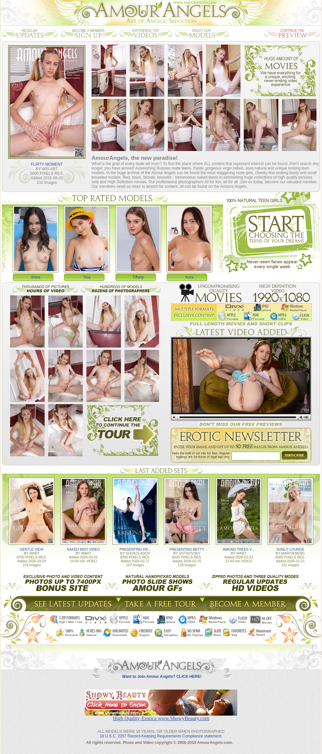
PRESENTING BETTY (186, 549)
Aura (189, 277)
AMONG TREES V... (239, 549)
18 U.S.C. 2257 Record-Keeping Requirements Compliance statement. (161, 736)
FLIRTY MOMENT (47, 164)
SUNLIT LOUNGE (290, 549)
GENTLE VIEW (32, 549)
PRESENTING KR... (135, 549)
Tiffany (138, 277)
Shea (35, 277)
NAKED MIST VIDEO (83, 549)
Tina (87, 277)
